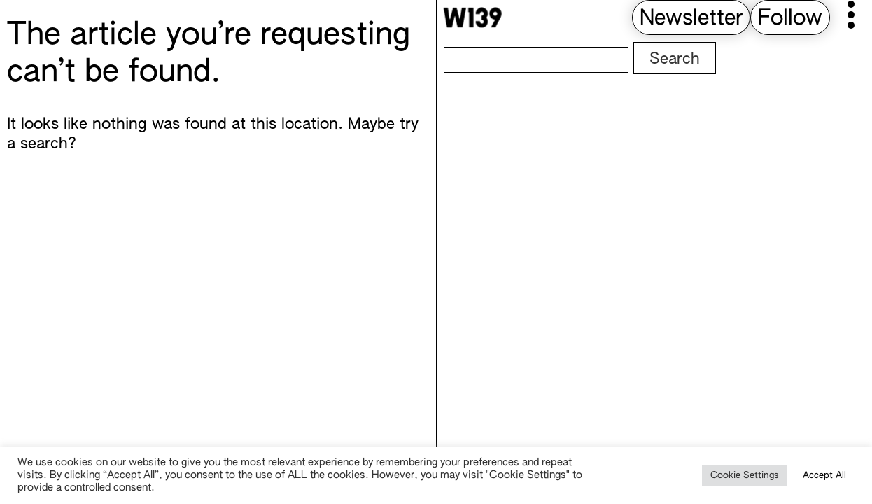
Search (674, 59)
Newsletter (691, 18)
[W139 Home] (472, 17)
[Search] (536, 60)
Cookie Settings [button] (744, 475)
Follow (790, 18)
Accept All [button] (824, 475)
